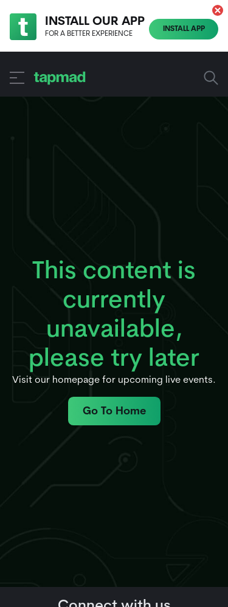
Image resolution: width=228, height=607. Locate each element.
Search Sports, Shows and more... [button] (211, 77)
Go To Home (114, 411)
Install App (184, 29)
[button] (217, 10)
